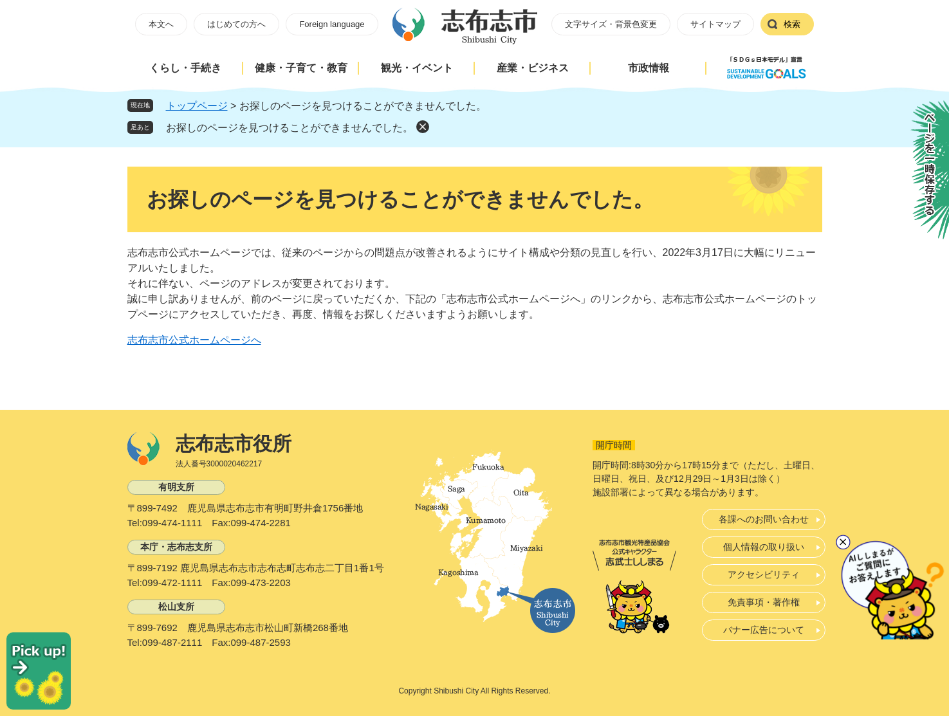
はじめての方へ (236, 24)
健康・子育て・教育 (301, 67)
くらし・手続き (185, 67)
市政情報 (648, 67)
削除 (422, 126)
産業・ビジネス (533, 67)
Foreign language (331, 24)
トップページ (197, 105)
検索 (792, 24)
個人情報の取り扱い (763, 547)
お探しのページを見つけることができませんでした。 (289, 127)
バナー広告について (763, 630)
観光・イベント (417, 67)
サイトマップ (715, 24)
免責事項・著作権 (764, 602)
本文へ (161, 24)
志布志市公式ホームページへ (194, 340)
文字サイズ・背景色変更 (611, 24)
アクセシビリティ (764, 574)
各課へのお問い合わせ (764, 519)
